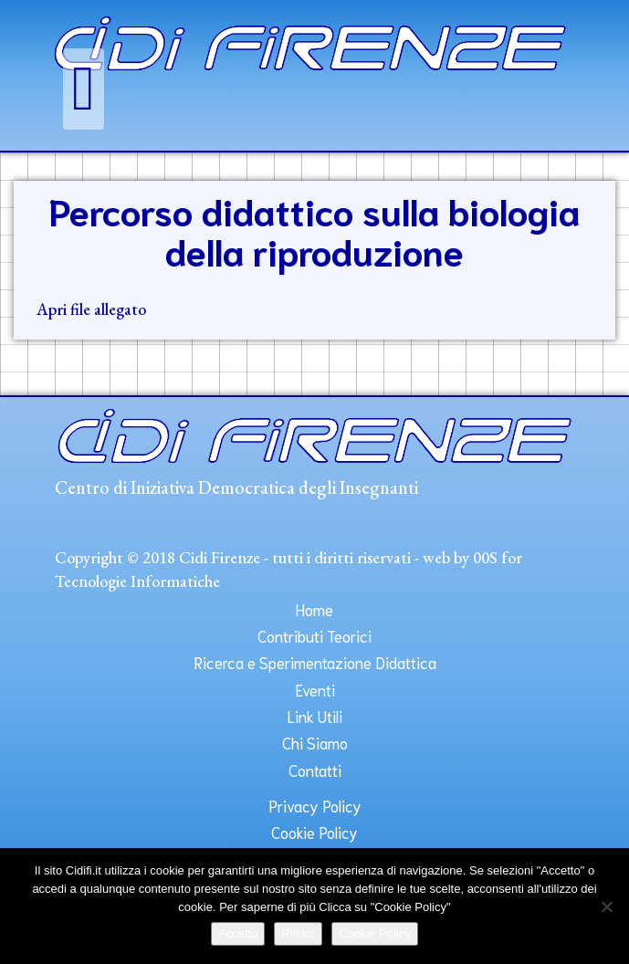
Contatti (314, 770)
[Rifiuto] (606, 906)
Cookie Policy (314, 832)
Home (314, 609)
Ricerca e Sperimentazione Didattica (315, 662)
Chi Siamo (315, 742)
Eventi (315, 689)
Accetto (237, 933)
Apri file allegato (91, 309)
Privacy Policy (315, 805)
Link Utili (314, 716)
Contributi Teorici (314, 635)
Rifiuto (298, 933)
